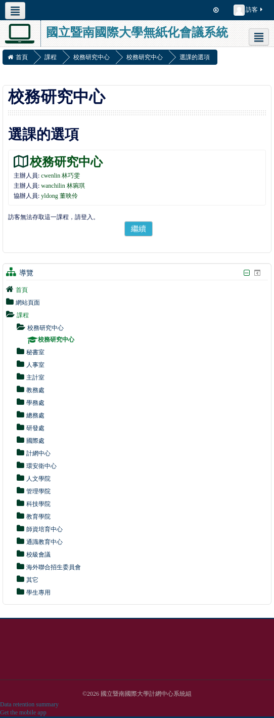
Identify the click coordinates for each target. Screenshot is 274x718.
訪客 (249, 10)
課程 (23, 315)
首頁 (22, 289)
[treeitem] (137, 289)
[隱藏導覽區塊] (246, 273)
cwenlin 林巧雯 (60, 175)
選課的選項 (194, 57)
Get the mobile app (23, 712)
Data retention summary (29, 704)
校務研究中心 (66, 161)
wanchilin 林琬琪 (62, 185)
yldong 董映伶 (59, 195)
